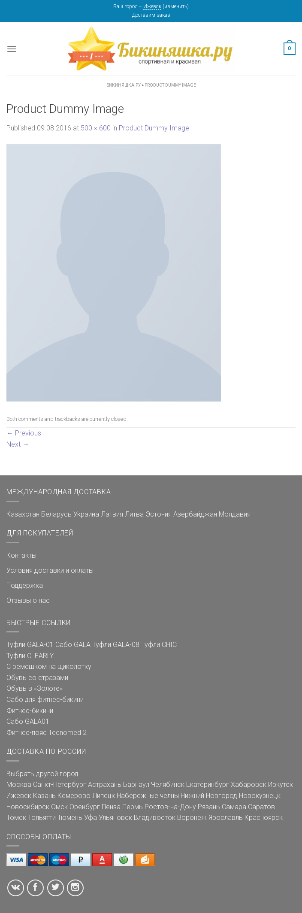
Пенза (111, 807)
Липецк (103, 796)
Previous (23, 433)
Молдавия (235, 514)
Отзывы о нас (28, 600)
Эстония (158, 514)
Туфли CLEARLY (30, 656)
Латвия (112, 514)
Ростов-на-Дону (170, 807)
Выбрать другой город (42, 774)
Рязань (209, 807)
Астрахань (104, 784)
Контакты (21, 555)
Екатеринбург (207, 784)
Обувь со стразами (37, 678)
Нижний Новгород (209, 796)
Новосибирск (27, 807)
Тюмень (69, 817)
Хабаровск (248, 784)
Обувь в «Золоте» (34, 688)
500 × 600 (96, 128)
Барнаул (136, 784)
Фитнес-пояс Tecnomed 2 (46, 733)
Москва (18, 784)
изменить (175, 6)
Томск (16, 817)
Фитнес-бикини (29, 711)
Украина (86, 514)
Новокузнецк (260, 796)
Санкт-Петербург (59, 784)
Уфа (90, 817)
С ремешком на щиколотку (48, 666)
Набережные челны (148, 796)
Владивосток (154, 817)
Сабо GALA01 (27, 721)
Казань (44, 796)
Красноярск (264, 817)
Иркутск (280, 784)
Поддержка (24, 585)
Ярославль (225, 817)
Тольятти (42, 817)
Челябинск (167, 784)
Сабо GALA (73, 645)
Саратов (261, 807)
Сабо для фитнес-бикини (45, 699)
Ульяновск (115, 817)
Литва (134, 514)
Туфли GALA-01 (30, 645)
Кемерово (74, 796)
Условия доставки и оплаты (50, 570)
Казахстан (22, 514)
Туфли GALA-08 (115, 645)
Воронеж (192, 817)
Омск (59, 807)
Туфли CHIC (159, 645)
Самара (234, 807)
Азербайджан (195, 514)
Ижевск (152, 6)
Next (17, 444)
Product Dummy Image (154, 128)
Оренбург (84, 807)
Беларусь (56, 514)
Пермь (132, 807)
